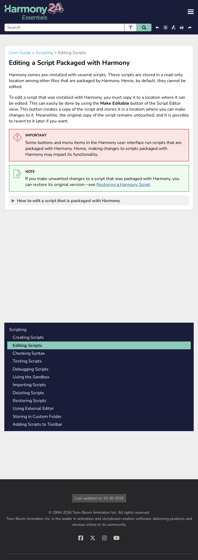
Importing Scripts (29, 385)
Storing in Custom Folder (37, 417)
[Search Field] (78, 27)
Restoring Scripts (29, 401)
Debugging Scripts (30, 369)
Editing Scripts (27, 345)
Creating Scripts (28, 337)
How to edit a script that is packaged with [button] (66, 200)
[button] (130, 27)
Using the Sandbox (31, 377)
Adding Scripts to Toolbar (37, 424)
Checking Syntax (29, 353)
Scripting (44, 53)
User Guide (20, 53)
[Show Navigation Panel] (190, 11)
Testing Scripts (27, 361)
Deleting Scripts (28, 393)
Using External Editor (33, 408)
